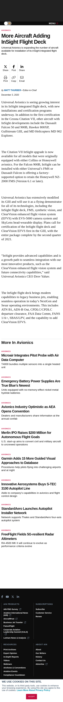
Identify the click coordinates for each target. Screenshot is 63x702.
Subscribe (40, 609)
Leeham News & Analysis (16, 638)
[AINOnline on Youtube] (7, 596)
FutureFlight (8, 626)
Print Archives (9, 649)
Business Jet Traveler (14, 622)
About (38, 649)
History (39, 657)
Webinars (7, 664)
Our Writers (41, 653)
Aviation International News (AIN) (15, 614)
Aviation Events (10, 671)
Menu (53, 23)
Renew (39, 616)
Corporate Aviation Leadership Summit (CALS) (15, 632)
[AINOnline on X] (12, 596)
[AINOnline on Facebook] (2, 596)
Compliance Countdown (14, 675)
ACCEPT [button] (31, 697)
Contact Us (41, 660)
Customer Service (44, 613)
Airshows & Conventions (14, 668)
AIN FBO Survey (12, 609)
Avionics (6, 30)
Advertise (41, 664)
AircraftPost (10, 619)
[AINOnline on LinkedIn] (18, 596)
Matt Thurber (12, 90)
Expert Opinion (10, 653)
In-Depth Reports (11, 657)
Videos (6, 660)
